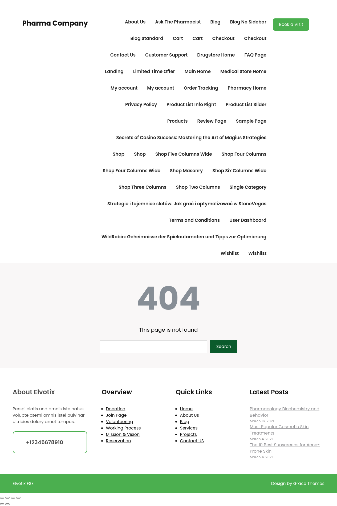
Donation (115, 409)
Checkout (223, 38)
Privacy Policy (141, 104)
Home (186, 409)
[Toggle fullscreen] (7, 498)
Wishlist (230, 253)
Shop (118, 154)
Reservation (118, 441)
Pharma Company (55, 23)
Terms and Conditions (194, 220)
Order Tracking (201, 88)
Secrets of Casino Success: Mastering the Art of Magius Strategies (191, 137)
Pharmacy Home (247, 88)
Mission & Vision (123, 434)
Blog (215, 22)
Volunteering (119, 422)
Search (223, 346)
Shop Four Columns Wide (131, 170)
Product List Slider (246, 104)
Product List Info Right (191, 104)
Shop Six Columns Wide (239, 170)
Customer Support (166, 55)
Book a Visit (291, 24)
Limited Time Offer (154, 71)
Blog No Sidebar (248, 22)
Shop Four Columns (244, 154)
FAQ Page (255, 55)
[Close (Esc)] (18, 498)
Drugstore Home (216, 55)
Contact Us (123, 55)
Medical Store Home (243, 71)
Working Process (123, 428)
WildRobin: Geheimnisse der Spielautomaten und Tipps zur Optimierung (183, 237)
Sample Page (251, 121)
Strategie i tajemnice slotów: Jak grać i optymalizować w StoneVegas (186, 203)
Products (177, 121)
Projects (188, 434)
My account (124, 88)
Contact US (192, 441)
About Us (135, 22)
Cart (178, 38)
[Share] (13, 498)
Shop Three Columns (142, 187)
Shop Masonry (186, 170)
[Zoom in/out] (2, 498)
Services (189, 428)
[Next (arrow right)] (7, 504)
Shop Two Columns (198, 187)
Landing (114, 71)
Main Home (198, 71)
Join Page (116, 415)
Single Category (248, 187)
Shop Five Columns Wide (183, 154)
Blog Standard (146, 38)
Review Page (211, 121)
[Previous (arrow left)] (2, 504)
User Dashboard (247, 220)
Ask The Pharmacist (178, 22)
